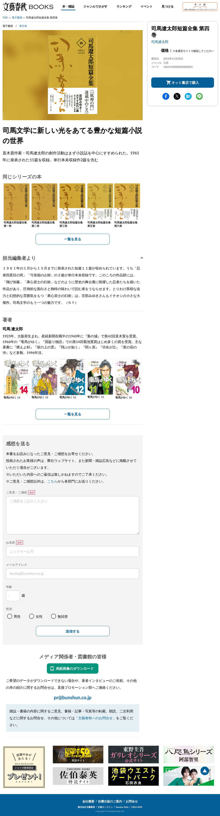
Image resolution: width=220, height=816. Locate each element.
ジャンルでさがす (95, 6)
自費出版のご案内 (110, 801)
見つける (168, 6)
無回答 (63, 616)
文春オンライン (105, 807)
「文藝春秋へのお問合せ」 (95, 718)
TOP (5, 17)
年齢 (9, 587)
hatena (188, 96)
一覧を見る (72, 239)
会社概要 (88, 801)
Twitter (177, 96)
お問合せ (132, 801)
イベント (147, 6)
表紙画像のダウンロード (75, 668)
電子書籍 (17, 17)
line (199, 96)
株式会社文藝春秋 (86, 807)
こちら (52, 481)
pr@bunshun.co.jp (72, 697)
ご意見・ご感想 (16, 492)
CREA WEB (136, 807)
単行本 (23, 26)
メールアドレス (16, 564)
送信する (72, 631)
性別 (9, 609)
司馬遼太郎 (159, 42)
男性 (17, 616)
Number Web (122, 807)
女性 (39, 616)
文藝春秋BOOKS (28, 7)
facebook (165, 96)
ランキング (123, 6)
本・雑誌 (68, 6)
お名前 (10, 542)
